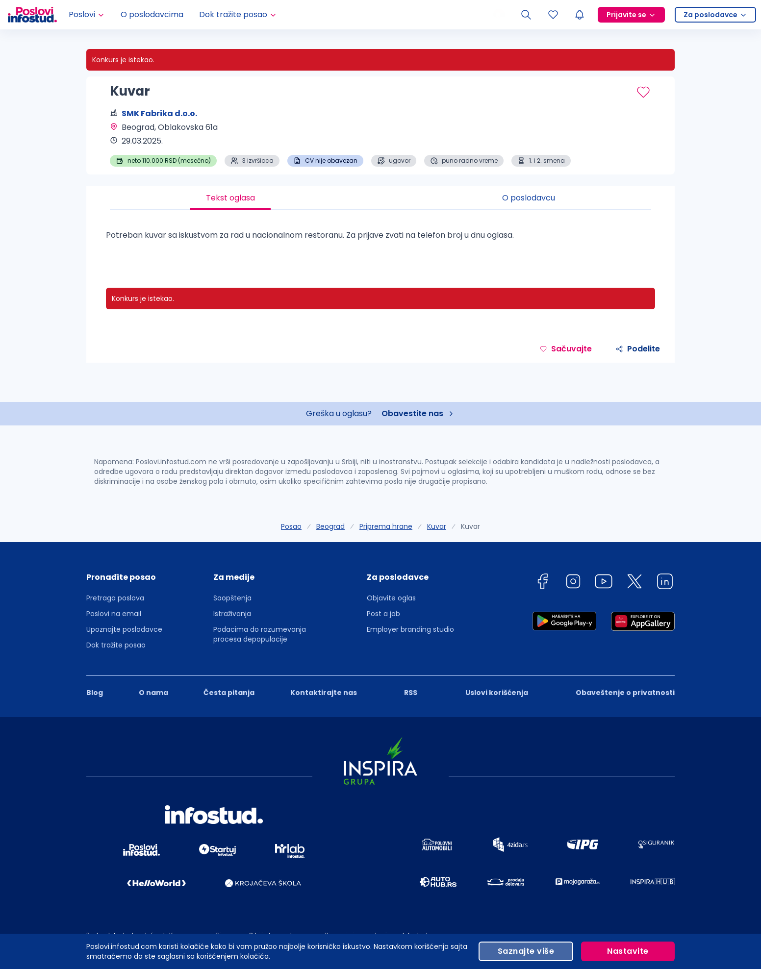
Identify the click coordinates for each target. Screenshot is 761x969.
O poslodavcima (152, 14)
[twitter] (634, 583)
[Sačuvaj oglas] (643, 92)
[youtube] (603, 583)
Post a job (383, 614)
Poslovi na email (113, 614)
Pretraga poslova (115, 598)
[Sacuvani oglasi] (553, 14)
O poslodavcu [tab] (528, 197)
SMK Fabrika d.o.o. (159, 113)
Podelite (637, 348)
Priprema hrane (385, 526)
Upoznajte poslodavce (124, 629)
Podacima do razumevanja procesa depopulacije (259, 634)
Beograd (330, 526)
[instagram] (573, 583)
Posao (291, 526)
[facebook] (542, 583)
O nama (153, 692)
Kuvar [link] (470, 526)
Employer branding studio (410, 629)
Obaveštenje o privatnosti (625, 692)
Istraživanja (232, 614)
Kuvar (436, 526)
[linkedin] (665, 583)
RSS (410, 692)
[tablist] (380, 198)
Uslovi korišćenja (496, 692)
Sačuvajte (565, 348)
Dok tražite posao (116, 645)
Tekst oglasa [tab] (230, 197)
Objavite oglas (391, 598)
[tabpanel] (380, 239)
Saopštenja (232, 598)
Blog (94, 692)
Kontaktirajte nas (323, 692)
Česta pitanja (228, 692)
